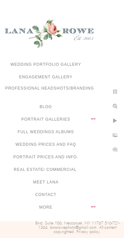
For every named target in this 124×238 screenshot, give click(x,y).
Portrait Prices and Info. (45, 157)
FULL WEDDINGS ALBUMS (46, 132)
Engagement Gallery (46, 77)
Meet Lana (46, 182)
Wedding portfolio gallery (46, 64)
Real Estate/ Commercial (46, 169)
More (46, 207)
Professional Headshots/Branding (49, 88)
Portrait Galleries (45, 119)
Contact (45, 194)
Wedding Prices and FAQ (46, 144)
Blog (46, 106)
